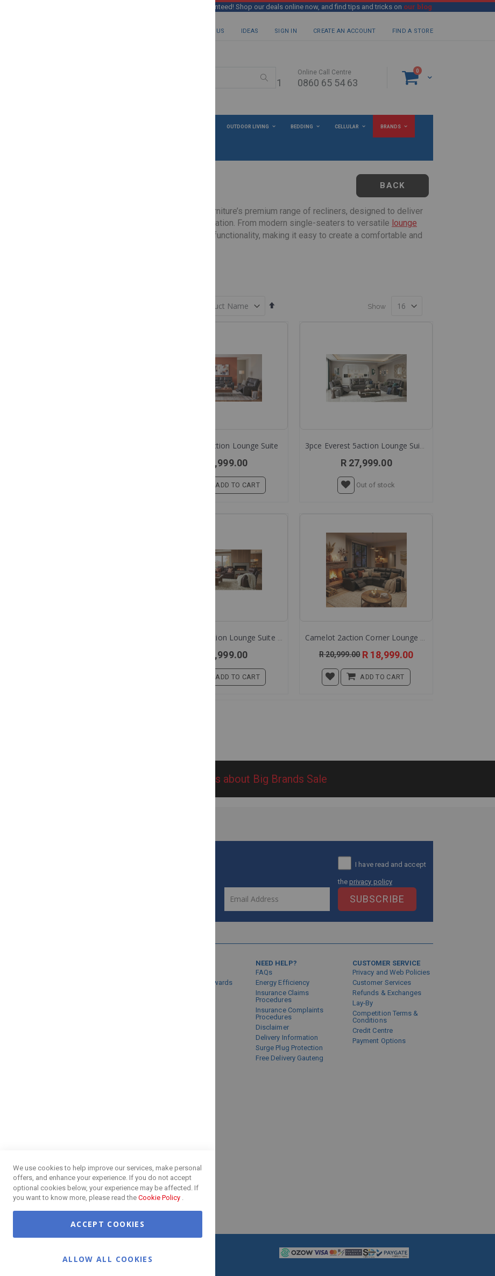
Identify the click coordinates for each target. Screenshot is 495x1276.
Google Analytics (185, 269)
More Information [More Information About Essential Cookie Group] (172, 88)
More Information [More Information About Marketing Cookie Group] (172, 222)
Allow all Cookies (107, 1258)
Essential (185, 21)
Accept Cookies (107, 1224)
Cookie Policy (159, 1198)
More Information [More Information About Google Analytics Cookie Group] (172, 325)
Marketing (185, 134)
